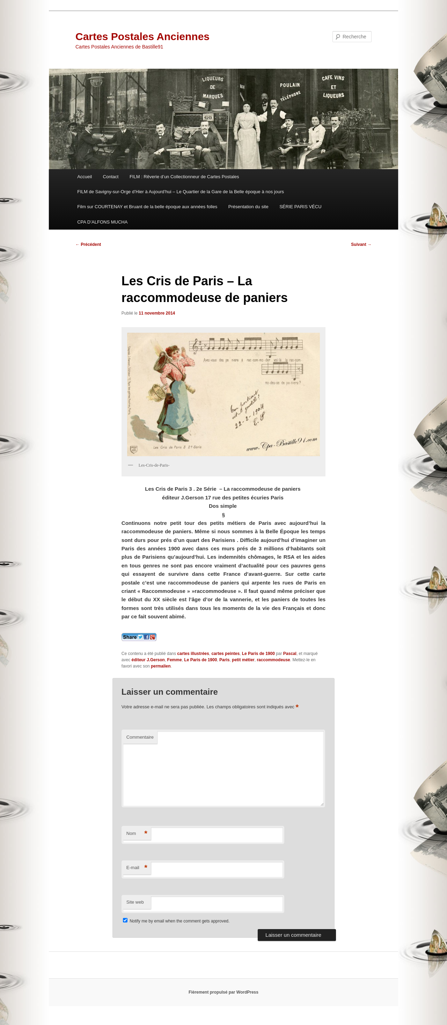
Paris (224, 659)
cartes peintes (225, 653)
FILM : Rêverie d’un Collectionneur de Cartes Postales (184, 176)
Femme (174, 659)
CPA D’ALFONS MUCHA (102, 222)
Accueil (84, 176)
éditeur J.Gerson (148, 659)
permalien (161, 666)
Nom (136, 834)
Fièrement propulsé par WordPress (223, 992)
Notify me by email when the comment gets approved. (176, 921)
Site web (135, 902)
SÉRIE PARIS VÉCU (300, 206)
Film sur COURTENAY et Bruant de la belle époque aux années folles (147, 206)
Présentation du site (248, 206)
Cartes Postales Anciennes (142, 36)
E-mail (136, 868)
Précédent (88, 244)
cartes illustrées (193, 653)
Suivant (361, 244)
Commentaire (140, 737)
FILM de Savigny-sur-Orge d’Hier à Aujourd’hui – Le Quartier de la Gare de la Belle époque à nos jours (180, 191)
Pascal (289, 653)
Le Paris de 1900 (258, 653)
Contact (111, 176)
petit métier (243, 659)
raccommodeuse (273, 659)
